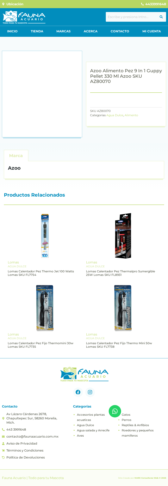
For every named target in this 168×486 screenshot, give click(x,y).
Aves (80, 435)
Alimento (131, 115)
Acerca (90, 31)
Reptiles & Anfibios (135, 425)
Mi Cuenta (151, 31)
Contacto (120, 31)
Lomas (13, 262)
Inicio (12, 31)
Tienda (37, 31)
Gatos (126, 414)
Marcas (63, 31)
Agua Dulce (114, 115)
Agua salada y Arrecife (93, 430)
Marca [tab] (16, 155)
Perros (126, 420)
